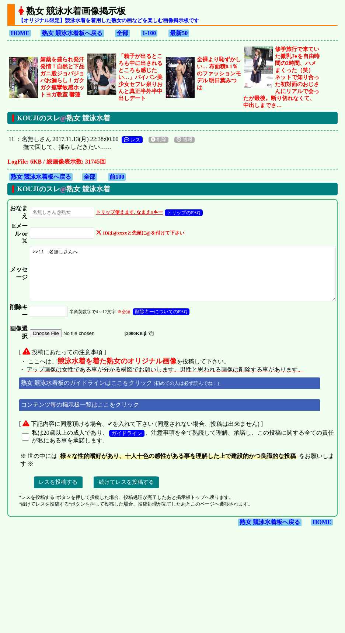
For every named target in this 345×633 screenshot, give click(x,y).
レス (131, 140)
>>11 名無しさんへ (177, 315)
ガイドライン (126, 511)
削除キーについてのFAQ (148, 366)
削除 (157, 139)
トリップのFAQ (170, 220)
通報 (183, 139)
